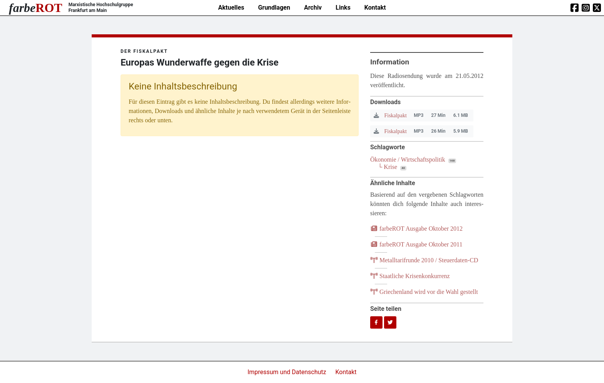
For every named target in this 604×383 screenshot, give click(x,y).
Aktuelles (231, 7)
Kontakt (375, 7)
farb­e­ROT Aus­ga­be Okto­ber (416, 228)
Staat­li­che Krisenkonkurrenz (410, 276)
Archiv (313, 7)
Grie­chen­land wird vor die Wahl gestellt (424, 292)
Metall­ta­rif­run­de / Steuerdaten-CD (424, 260)
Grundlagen (274, 7)
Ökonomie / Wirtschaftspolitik (407, 159)
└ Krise (387, 167)
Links (343, 7)
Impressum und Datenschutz (287, 372)
